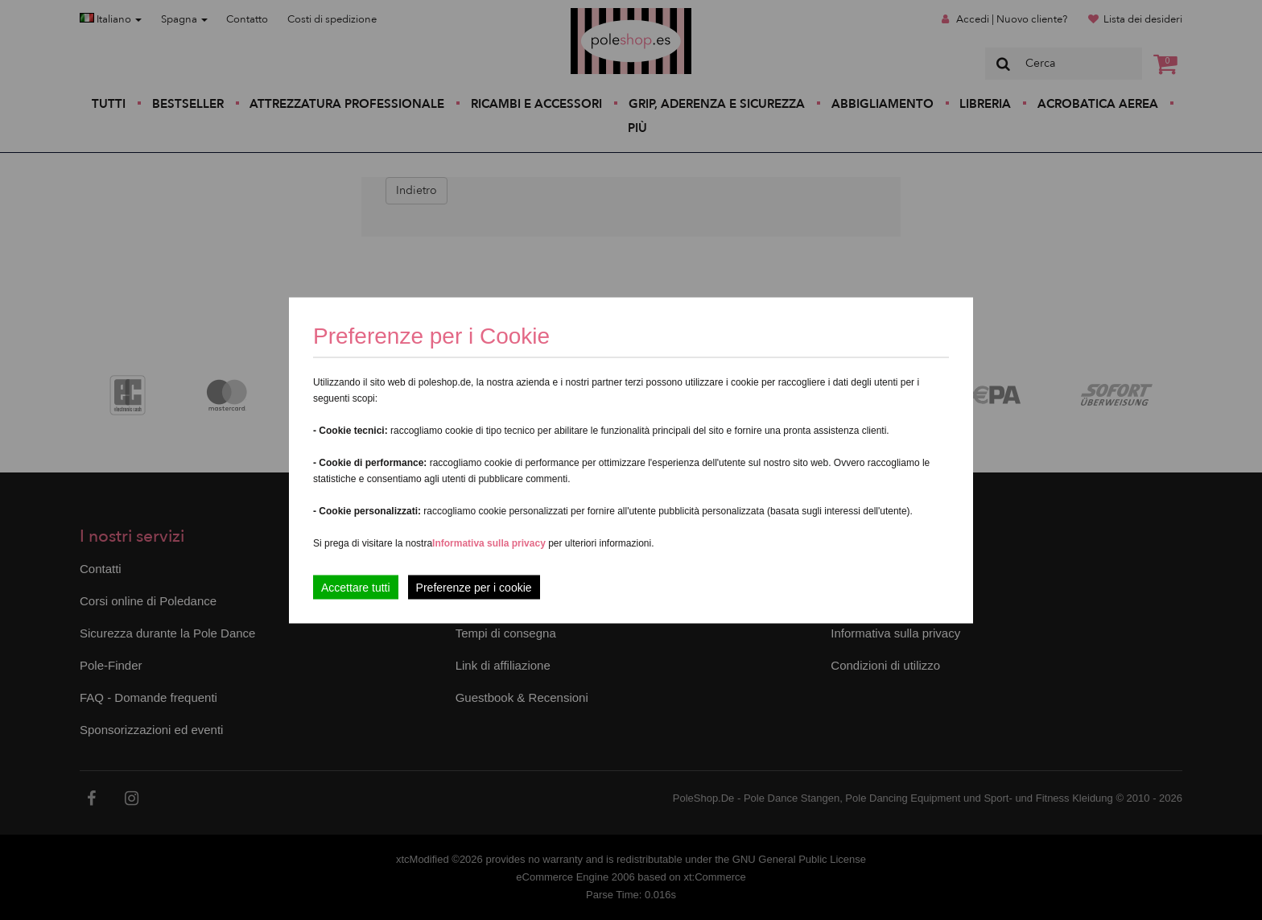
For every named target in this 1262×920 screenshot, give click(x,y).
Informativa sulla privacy (489, 542)
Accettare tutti (355, 586)
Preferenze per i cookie (474, 586)
